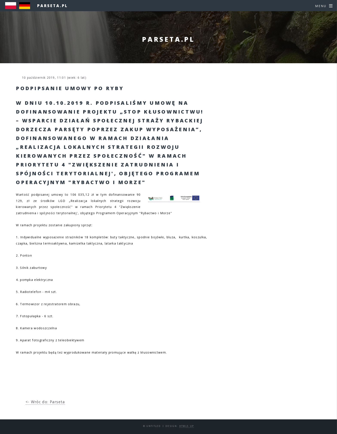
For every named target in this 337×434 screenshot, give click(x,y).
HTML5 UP (186, 426)
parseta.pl (52, 5)
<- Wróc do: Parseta (45, 401)
